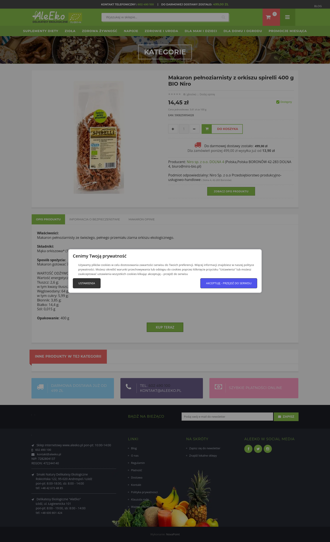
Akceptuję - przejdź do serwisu (229, 283)
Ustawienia (86, 283)
